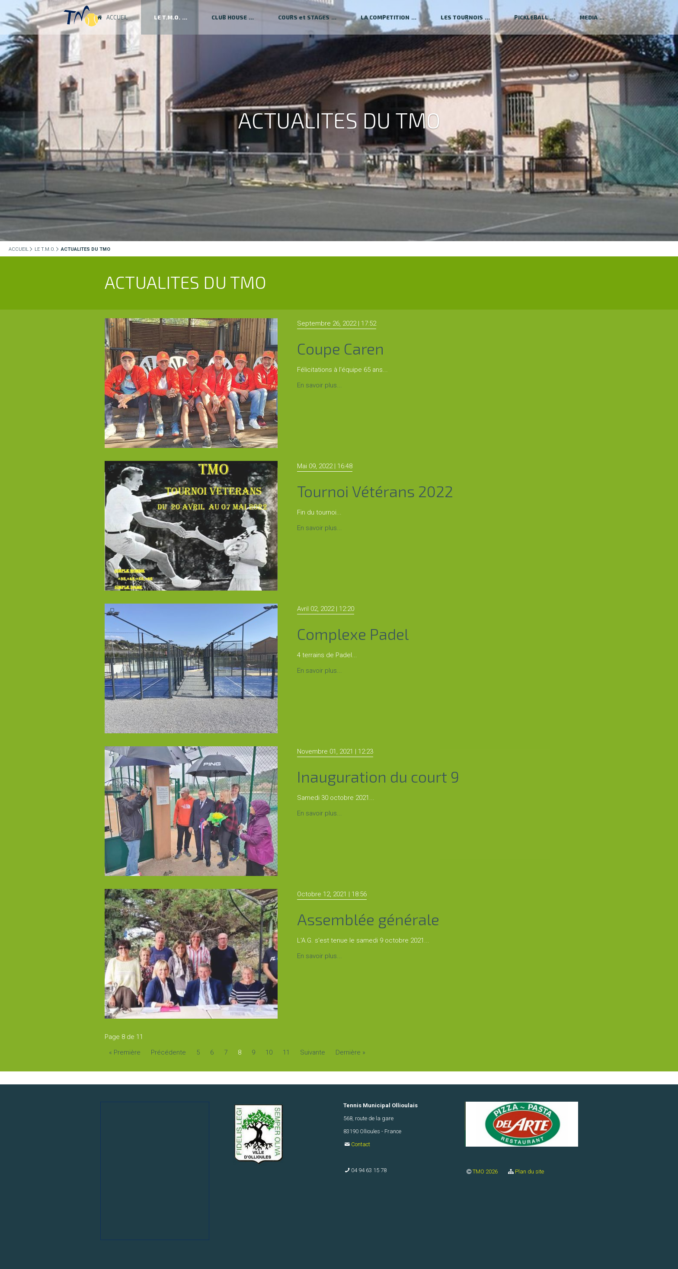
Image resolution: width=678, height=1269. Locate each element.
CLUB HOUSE (229, 17)
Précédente (168, 1052)
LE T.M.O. (45, 249)
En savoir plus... (319, 385)
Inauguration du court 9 (378, 776)
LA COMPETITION (385, 17)
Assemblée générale (368, 919)
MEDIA (588, 17)
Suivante (312, 1052)
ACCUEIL (19, 249)
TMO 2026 (486, 1171)
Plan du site (529, 1171)
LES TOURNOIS (462, 17)
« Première (125, 1052)
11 (286, 1052)
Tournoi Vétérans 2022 (375, 491)
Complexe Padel (353, 633)
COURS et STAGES (303, 17)
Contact (360, 1144)
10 (268, 1052)
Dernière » (350, 1052)
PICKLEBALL (531, 17)
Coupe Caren (340, 348)
